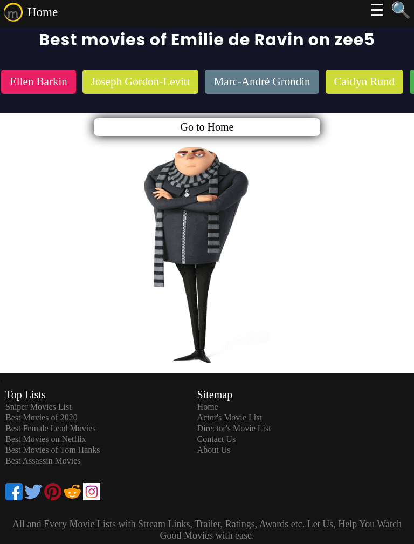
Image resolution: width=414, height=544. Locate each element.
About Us (214, 449)
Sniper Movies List (38, 406)
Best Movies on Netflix (45, 439)
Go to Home (207, 127)
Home (42, 12)
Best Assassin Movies (43, 460)
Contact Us (216, 439)
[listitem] (38, 83)
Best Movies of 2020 (41, 417)
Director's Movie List (234, 428)
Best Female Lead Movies (50, 428)
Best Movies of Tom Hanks (52, 449)
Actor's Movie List (229, 417)
